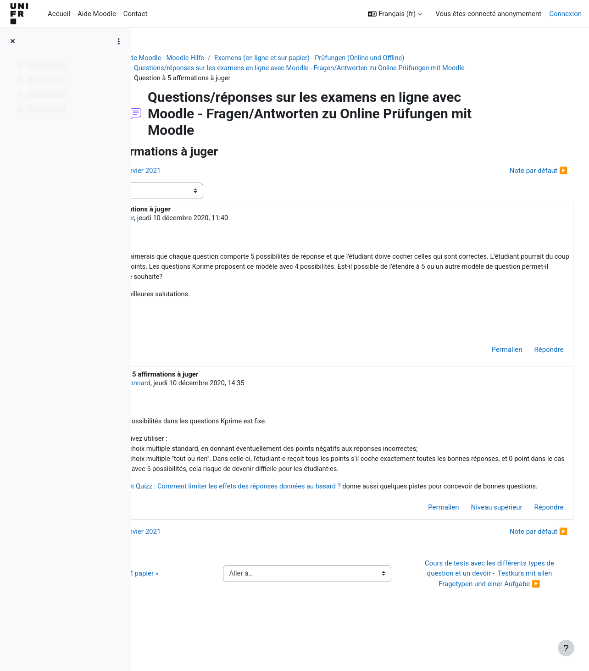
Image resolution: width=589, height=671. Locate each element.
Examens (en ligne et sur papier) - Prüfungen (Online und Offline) (360, 58)
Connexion (565, 14)
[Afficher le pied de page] (566, 648)
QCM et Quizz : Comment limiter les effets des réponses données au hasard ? (334, 502)
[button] (395, 14)
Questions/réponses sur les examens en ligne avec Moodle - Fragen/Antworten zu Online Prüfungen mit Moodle (349, 69)
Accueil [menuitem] (59, 14)
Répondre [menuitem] (531, 353)
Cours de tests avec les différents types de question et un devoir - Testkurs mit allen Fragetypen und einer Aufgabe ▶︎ (493, 605)
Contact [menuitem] (135, 14)
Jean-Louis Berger (216, 220)
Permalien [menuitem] (489, 353)
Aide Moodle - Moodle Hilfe (210, 58)
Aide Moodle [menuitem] (97, 14)
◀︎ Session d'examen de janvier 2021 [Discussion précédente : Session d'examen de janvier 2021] (211, 171)
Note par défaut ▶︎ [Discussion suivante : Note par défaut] (521, 171)
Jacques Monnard (228, 387)
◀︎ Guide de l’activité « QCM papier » (210, 605)
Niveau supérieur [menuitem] (479, 533)
